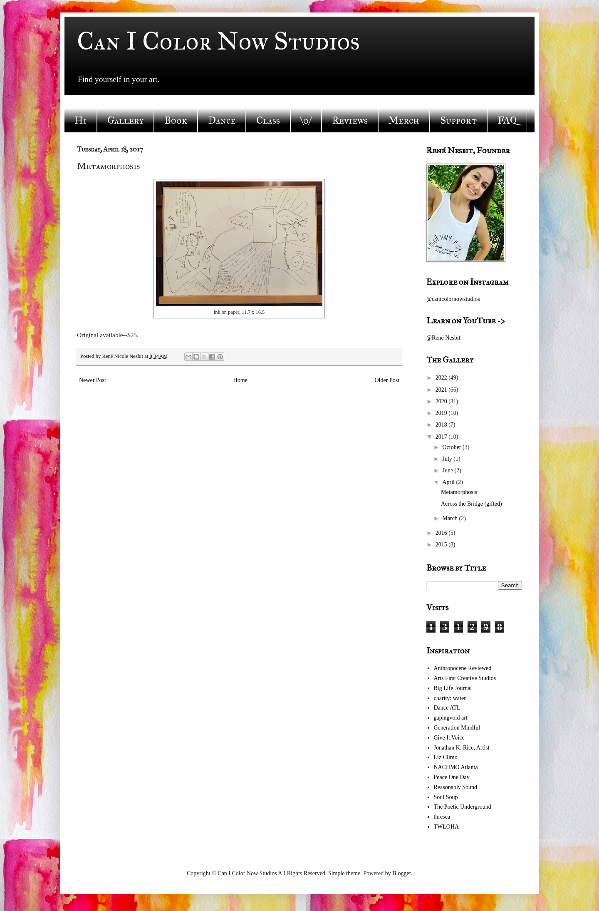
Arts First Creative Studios (465, 678)
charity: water (450, 698)
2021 (442, 390)
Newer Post (92, 380)
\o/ (306, 120)
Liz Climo (446, 757)
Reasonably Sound (456, 787)
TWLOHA (446, 827)
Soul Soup (446, 797)
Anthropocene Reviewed (463, 668)
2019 (442, 413)
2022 (442, 378)
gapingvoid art (451, 718)
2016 (442, 533)
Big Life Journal (453, 688)
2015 (442, 544)
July (447, 459)
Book (175, 120)
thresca (442, 817)
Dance (221, 120)
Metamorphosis (459, 492)
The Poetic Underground (462, 807)
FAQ (507, 120)
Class (268, 120)
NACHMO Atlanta (456, 767)
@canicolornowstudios (453, 299)
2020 (442, 401)
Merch (404, 120)
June (448, 470)
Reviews (350, 120)
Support (458, 120)
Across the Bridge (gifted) (471, 504)
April (449, 482)
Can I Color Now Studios (218, 41)
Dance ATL (447, 708)
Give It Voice (449, 738)
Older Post (387, 380)
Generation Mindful (457, 728)
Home (240, 380)
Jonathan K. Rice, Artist (462, 748)
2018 (442, 425)
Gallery (125, 120)
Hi (80, 120)
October (452, 447)
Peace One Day (452, 777)
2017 (442, 437)
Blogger (401, 873)
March (450, 518)
